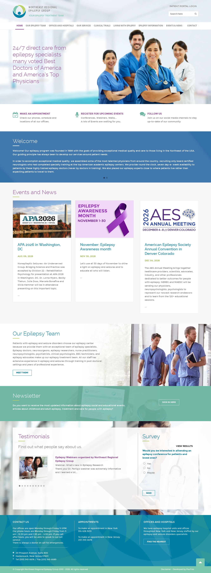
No (146, 468)
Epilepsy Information (151, 25)
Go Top (200, 562)
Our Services (84, 25)
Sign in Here (169, 402)
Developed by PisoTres (183, 569)
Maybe (149, 472)
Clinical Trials (102, 25)
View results (184, 446)
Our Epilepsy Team (36, 25)
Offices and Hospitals (61, 25)
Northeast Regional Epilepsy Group (38, 11)
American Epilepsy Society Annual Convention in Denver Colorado (168, 249)
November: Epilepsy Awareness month (97, 247)
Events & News (174, 25)
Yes (147, 463)
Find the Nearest (156, 542)
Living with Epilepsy (124, 25)
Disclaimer (166, 569)
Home (19, 25)
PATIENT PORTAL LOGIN (183, 6)
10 (44, 486)
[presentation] (166, 481)
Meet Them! (22, 373)
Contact (192, 25)
